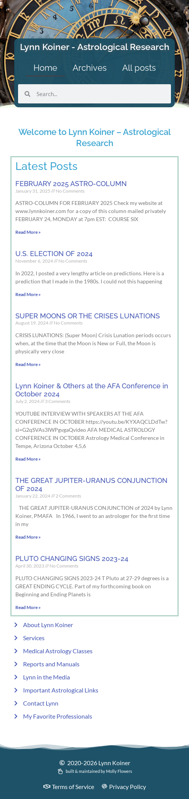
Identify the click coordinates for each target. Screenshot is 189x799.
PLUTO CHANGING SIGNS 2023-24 (71, 558)
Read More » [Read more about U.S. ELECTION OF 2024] (28, 294)
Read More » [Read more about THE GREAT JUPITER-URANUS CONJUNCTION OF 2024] (28, 537)
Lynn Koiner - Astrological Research (94, 47)
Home (45, 68)
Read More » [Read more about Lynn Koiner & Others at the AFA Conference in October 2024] (28, 459)
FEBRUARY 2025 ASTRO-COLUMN (71, 184)
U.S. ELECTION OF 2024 (54, 254)
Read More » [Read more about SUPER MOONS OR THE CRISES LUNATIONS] (28, 364)
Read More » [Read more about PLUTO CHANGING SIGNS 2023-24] (28, 607)
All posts (139, 68)
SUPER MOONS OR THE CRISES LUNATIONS (87, 316)
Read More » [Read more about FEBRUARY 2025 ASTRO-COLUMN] (28, 232)
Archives (90, 68)
